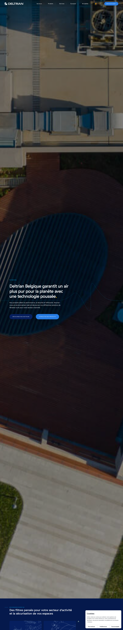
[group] (40, 3)
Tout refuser (91, 626)
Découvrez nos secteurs (21, 316)
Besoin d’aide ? (111, 3)
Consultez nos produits (47, 316)
